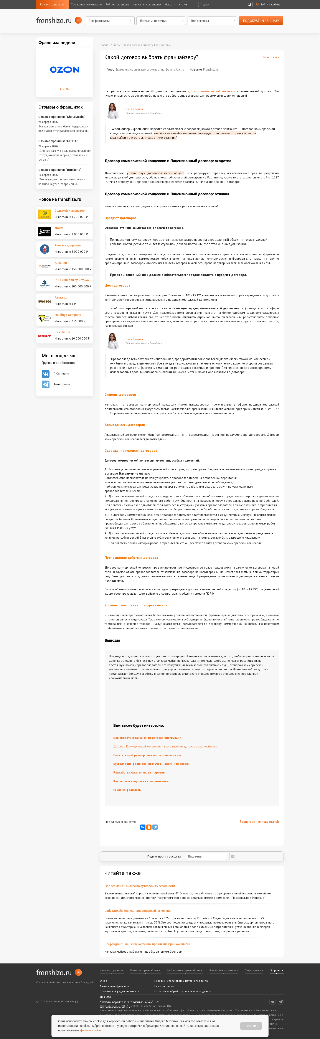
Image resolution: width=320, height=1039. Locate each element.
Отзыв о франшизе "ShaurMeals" (61, 117)
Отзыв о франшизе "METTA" (58, 141)
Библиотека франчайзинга (184, 970)
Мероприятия (254, 970)
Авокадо (61, 297)
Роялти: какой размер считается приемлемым (147, 755)
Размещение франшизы (114, 986)
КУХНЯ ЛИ (62, 332)
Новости (170, 4)
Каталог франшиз (52, 4)
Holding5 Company (68, 315)
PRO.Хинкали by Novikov (72, 280)
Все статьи (271, 57)
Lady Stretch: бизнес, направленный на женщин (138, 911)
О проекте (277, 970)
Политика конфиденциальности (119, 991)
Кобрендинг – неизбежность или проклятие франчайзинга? (147, 944)
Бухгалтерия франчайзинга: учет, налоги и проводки (151, 764)
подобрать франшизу (261, 21)
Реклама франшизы (127, 790)
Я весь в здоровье (68, 245)
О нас (103, 980)
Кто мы (183, 4)
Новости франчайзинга (145, 970)
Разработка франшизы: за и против (139, 772)
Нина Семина (134, 109)
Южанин (61, 263)
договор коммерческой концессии (212, 91)
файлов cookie (90, 1030)
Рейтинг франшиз (117, 4)
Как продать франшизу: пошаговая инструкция (147, 738)
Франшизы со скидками (86, 4)
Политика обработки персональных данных (127, 1002)
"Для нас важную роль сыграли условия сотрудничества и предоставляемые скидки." (64, 155)
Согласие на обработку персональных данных (182, 991)
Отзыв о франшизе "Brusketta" (59, 170)
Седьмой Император (70, 210)
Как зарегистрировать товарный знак (140, 781)
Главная (105, 44)
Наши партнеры (164, 986)
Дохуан (60, 228)
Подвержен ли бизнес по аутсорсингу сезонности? (140, 886)
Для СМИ (105, 996)
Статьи (116, 44)
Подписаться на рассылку (187, 856)
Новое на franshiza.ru (59, 199)
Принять (251, 1026)
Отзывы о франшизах (60, 107)
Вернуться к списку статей (259, 821)
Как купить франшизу (147, 4)
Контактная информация (115, 1007)
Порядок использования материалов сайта (181, 980)
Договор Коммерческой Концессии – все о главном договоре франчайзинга (165, 746)
